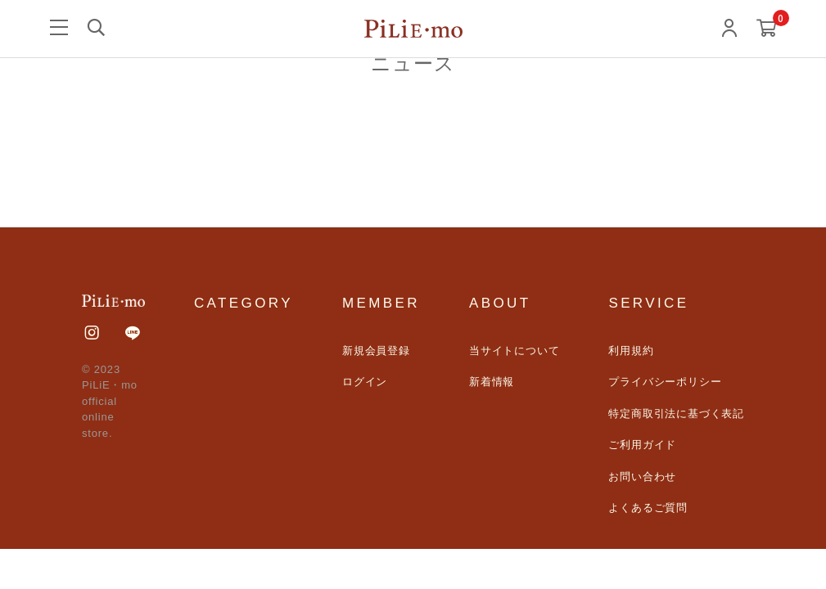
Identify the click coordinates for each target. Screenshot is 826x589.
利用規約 (630, 350)
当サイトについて (514, 350)
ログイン (364, 381)
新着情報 (491, 381)
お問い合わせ (642, 476)
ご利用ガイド (642, 444)
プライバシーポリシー (664, 381)
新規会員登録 (376, 350)
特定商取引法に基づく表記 (676, 413)
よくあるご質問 (648, 507)
